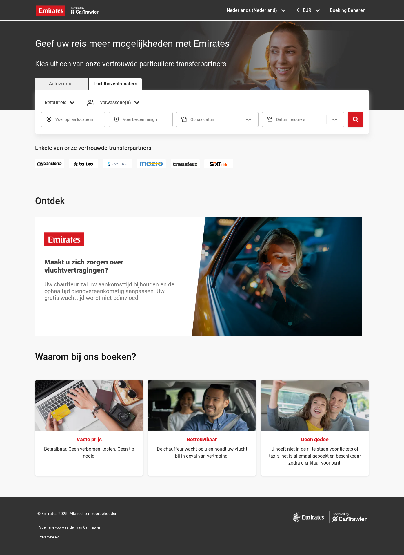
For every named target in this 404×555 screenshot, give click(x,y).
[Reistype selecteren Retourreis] (61, 102)
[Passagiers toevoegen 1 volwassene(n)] (114, 102)
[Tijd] (248, 119)
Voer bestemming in (141, 119)
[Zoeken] (355, 119)
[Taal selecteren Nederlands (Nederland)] (256, 10)
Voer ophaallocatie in (74, 119)
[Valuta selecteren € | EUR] (308, 10)
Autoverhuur (61, 83)
